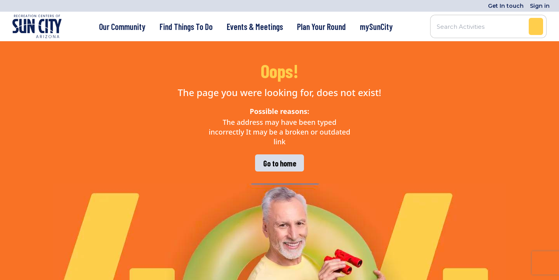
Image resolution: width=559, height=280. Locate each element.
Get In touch (506, 5)
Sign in (540, 5)
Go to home (279, 163)
